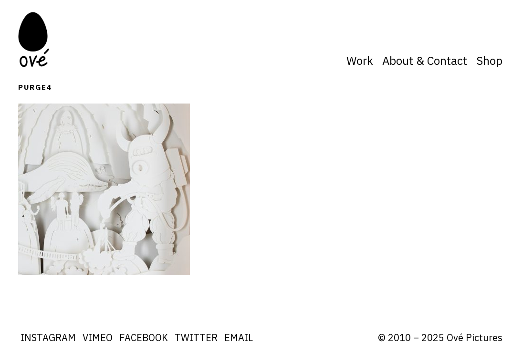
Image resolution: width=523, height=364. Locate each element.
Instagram (48, 337)
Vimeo (98, 337)
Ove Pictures (35, 39)
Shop (489, 60)
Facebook (143, 337)
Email (238, 337)
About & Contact (424, 60)
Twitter (196, 337)
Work (359, 60)
